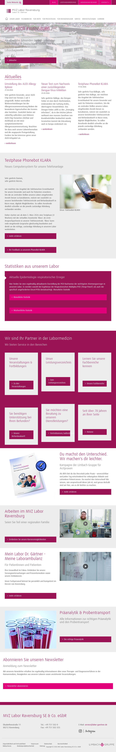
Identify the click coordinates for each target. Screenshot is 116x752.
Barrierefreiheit (63, 743)
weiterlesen (10, 143)
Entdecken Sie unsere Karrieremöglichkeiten (27, 539)
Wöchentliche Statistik (23, 310)
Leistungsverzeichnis (68, 2)
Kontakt (105, 2)
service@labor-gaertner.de (96, 724)
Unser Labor (15, 19)
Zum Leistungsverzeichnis (56, 381)
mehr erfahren (15, 236)
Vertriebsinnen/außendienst (60, 433)
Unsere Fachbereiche (95, 383)
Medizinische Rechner (89, 2)
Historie (90, 431)
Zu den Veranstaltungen (19, 384)
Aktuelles (13, 76)
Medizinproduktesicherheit (25, 746)
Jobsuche (13, 60)
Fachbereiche (26, 19)
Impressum (35, 743)
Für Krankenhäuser (65, 19)
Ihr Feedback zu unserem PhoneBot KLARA (27, 249)
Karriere (101, 19)
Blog (54, 2)
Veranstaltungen (89, 19)
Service (77, 19)
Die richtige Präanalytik (74, 639)
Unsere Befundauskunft (18, 434)
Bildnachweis (7, 746)
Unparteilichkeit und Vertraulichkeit (14, 743)
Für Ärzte (37, 19)
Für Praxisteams (49, 19)
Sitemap (42, 746)
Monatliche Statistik (22, 296)
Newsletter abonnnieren (17, 686)
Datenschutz (48, 743)
